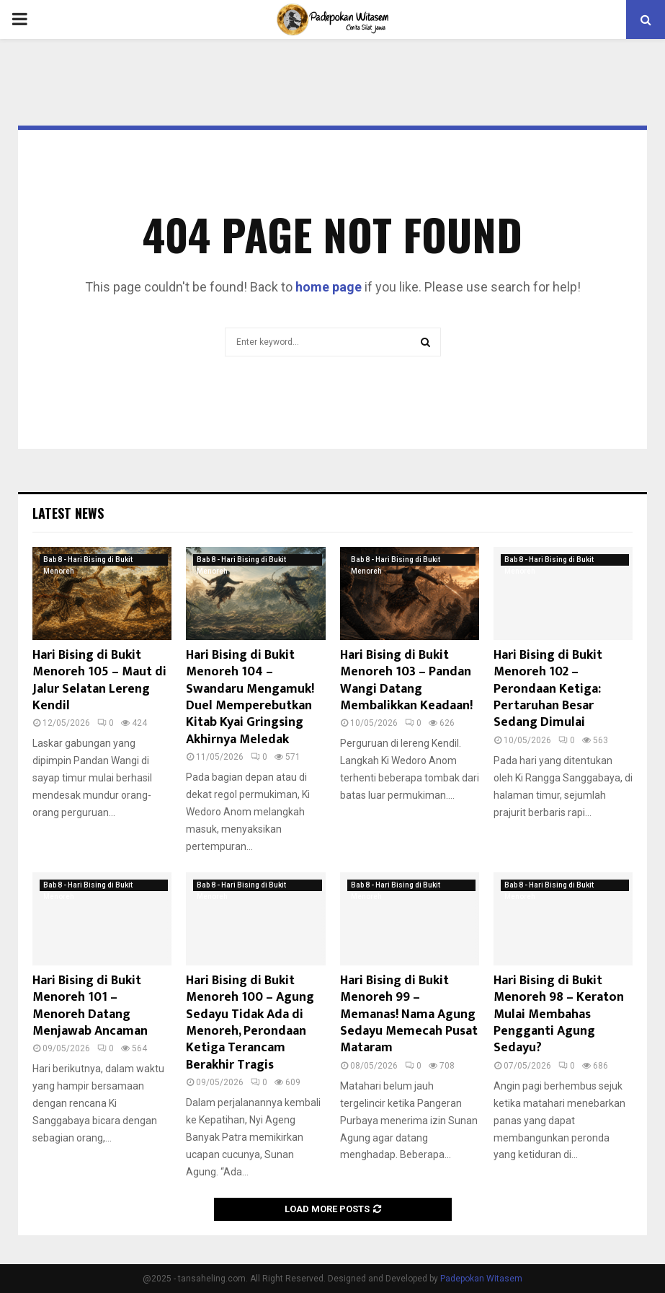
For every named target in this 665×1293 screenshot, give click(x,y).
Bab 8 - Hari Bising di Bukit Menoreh (88, 561)
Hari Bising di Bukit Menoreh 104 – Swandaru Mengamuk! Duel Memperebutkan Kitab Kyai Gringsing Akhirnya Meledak (250, 697)
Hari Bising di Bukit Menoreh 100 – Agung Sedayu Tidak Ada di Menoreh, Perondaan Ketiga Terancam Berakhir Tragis (250, 1023)
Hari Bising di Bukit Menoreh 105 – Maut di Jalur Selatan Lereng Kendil (99, 680)
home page (328, 286)
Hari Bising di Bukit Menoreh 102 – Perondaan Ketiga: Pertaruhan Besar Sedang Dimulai (548, 689)
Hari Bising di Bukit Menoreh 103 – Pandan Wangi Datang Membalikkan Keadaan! (406, 680)
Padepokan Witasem (481, 1279)
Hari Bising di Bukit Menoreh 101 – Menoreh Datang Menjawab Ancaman (90, 1006)
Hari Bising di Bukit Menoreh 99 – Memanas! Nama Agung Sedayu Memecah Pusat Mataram (409, 1014)
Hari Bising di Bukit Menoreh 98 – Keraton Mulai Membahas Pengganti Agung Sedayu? (559, 1014)
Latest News (68, 513)
